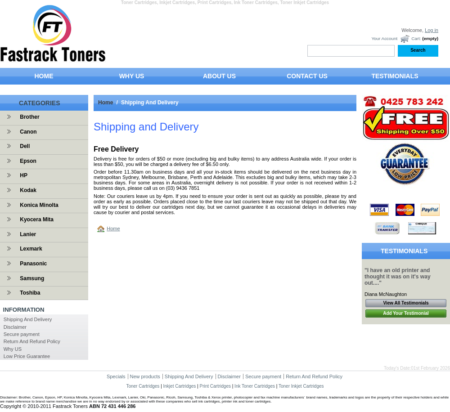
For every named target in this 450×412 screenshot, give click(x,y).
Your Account (384, 38)
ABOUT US (219, 76)
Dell (25, 146)
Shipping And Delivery (28, 319)
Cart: (416, 38)
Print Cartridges (214, 386)
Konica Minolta (39, 205)
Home (105, 102)
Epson (28, 161)
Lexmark (31, 249)
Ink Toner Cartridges (254, 386)
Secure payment (22, 334)
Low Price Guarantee (27, 356)
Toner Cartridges (142, 386)
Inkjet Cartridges (179, 386)
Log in (431, 30)
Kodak (28, 190)
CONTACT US (307, 76)
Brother (29, 117)
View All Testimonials (406, 302)
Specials (116, 376)
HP (23, 175)
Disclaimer (15, 327)
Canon (28, 132)
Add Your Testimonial (406, 313)
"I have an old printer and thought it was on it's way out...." (397, 276)
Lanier (28, 234)
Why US (13, 349)
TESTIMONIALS (394, 76)
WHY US (131, 76)
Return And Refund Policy (32, 341)
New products (145, 376)
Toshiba (30, 293)
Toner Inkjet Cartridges (301, 386)
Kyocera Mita (37, 219)
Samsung (32, 278)
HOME (44, 76)
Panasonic (33, 263)
